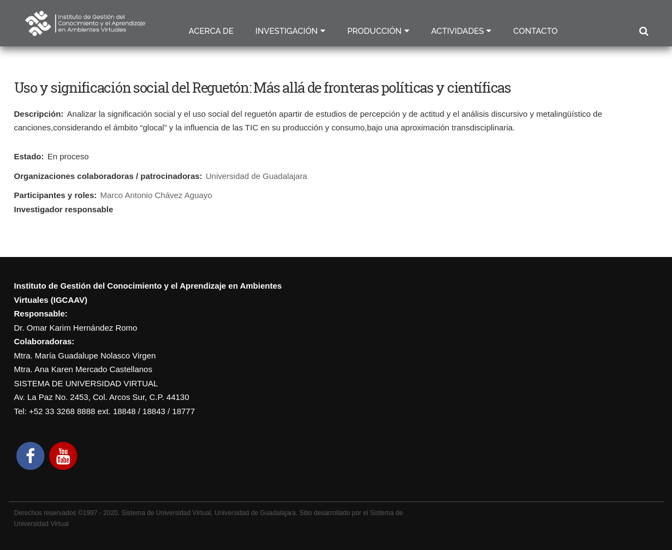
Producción (374, 31)
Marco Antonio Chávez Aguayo (156, 195)
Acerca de (211, 31)
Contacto (535, 31)
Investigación (286, 31)
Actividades (457, 31)
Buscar (643, 31)
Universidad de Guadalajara (256, 176)
